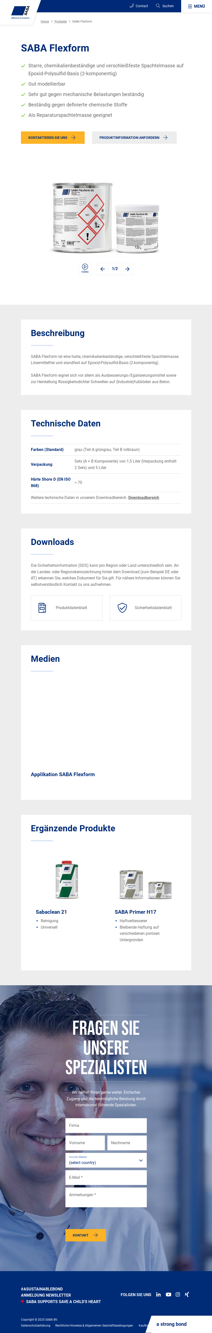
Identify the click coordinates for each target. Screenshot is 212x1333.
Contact (139, 6)
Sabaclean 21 (51, 912)
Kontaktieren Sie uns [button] (47, 138)
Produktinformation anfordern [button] (129, 138)
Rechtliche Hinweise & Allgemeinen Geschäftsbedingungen (94, 1325)
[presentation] (102, 1219)
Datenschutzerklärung (35, 1325)
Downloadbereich (143, 497)
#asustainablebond (42, 1289)
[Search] (164, 6)
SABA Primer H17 (135, 912)
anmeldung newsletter (46, 1295)
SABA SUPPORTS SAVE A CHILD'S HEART (61, 1301)
